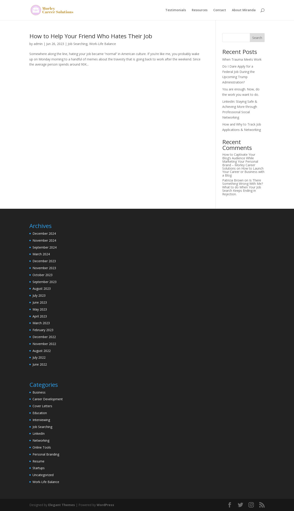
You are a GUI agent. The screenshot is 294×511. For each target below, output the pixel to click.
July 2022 (39, 357)
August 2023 (42, 288)
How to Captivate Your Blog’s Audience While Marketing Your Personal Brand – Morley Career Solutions (240, 161)
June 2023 (40, 302)
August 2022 (42, 351)
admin (38, 44)
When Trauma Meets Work (241, 59)
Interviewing (41, 420)
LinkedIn (39, 433)
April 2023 (40, 316)
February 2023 (43, 330)
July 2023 (39, 295)
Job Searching (77, 44)
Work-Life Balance (102, 44)
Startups (39, 468)
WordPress (105, 505)
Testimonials (175, 10)
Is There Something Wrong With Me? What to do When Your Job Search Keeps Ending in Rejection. (242, 187)
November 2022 (44, 344)
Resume (38, 461)
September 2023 (45, 282)
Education (40, 413)
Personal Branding (46, 454)
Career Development (48, 399)
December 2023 (44, 261)
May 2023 (40, 309)
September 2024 (45, 247)
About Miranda (244, 10)
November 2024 (44, 240)
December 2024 (44, 233)
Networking (41, 440)
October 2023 (42, 275)
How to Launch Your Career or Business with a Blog (243, 171)
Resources (199, 10)
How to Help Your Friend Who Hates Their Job (90, 36)
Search (257, 38)
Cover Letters (42, 406)
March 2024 (41, 254)
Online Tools (42, 447)
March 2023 (41, 323)
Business (39, 392)
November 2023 (44, 268)
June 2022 (40, 364)
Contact (219, 10)
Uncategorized (43, 475)
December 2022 (44, 337)
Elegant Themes (61, 505)
